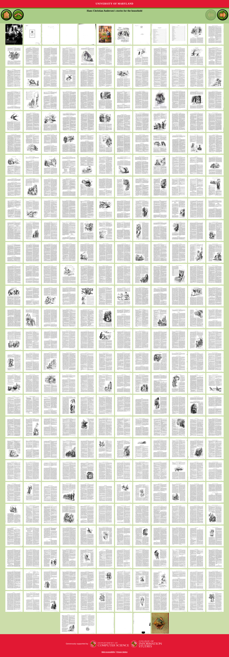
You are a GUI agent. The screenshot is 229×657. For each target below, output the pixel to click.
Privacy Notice (121, 652)
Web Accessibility (108, 652)
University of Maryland (114, 3)
